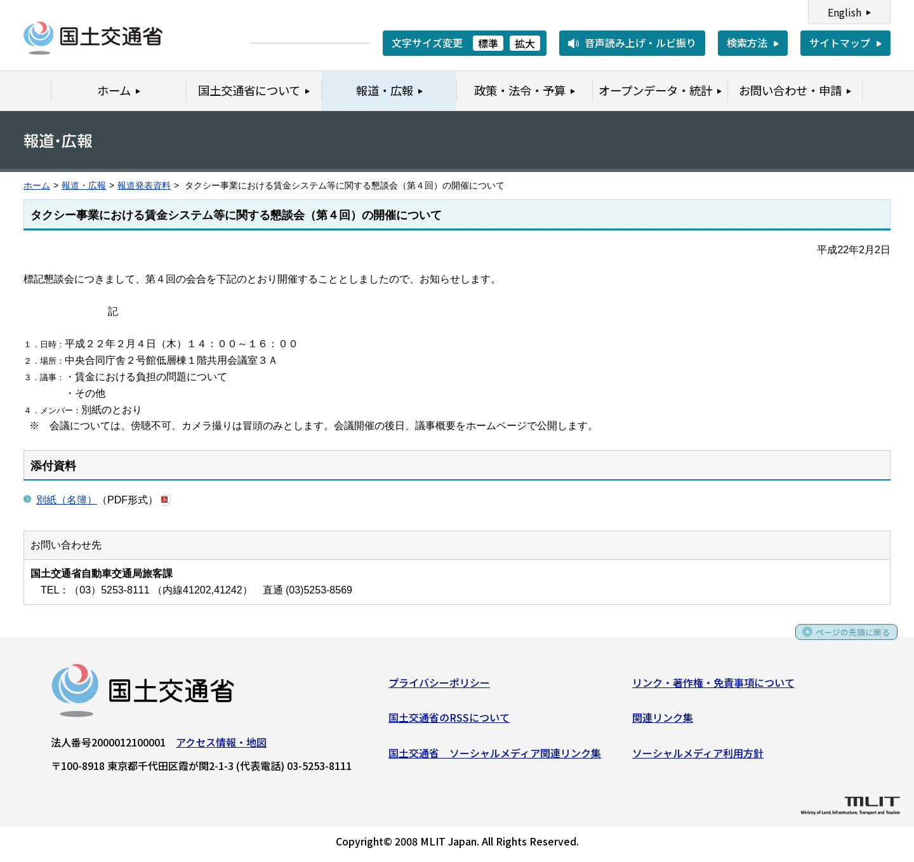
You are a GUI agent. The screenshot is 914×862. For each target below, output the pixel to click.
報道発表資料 (144, 185)
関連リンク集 (662, 721)
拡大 (525, 43)
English (844, 12)
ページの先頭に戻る (846, 639)
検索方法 (747, 42)
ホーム (36, 185)
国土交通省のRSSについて (449, 721)
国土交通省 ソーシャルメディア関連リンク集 (494, 756)
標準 (488, 43)
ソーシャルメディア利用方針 (698, 756)
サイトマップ (839, 42)
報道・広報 (84, 185)
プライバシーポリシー (439, 685)
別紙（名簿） (66, 499)
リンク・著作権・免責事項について (713, 685)
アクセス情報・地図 (221, 745)
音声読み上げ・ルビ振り (640, 42)
